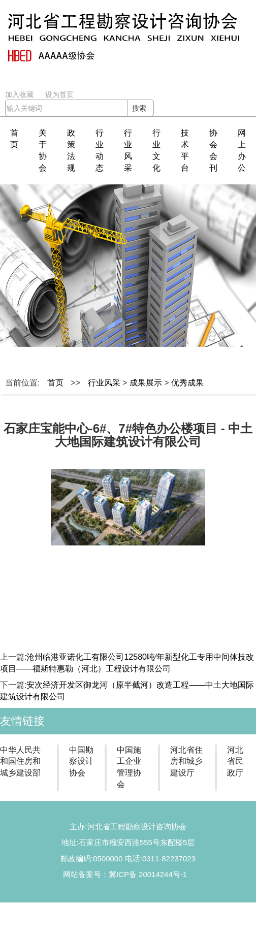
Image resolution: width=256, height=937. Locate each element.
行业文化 (156, 150)
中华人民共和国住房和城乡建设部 (20, 762)
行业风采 (128, 150)
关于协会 (43, 150)
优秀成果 (187, 382)
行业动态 (99, 150)
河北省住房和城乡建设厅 (186, 762)
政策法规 (71, 150)
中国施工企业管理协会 (129, 767)
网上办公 (242, 150)
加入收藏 (19, 94)
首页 (14, 138)
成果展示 (146, 382)
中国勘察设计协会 (81, 762)
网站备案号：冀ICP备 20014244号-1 (125, 874)
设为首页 (59, 94)
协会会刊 (213, 150)
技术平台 (185, 150)
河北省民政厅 (235, 762)
